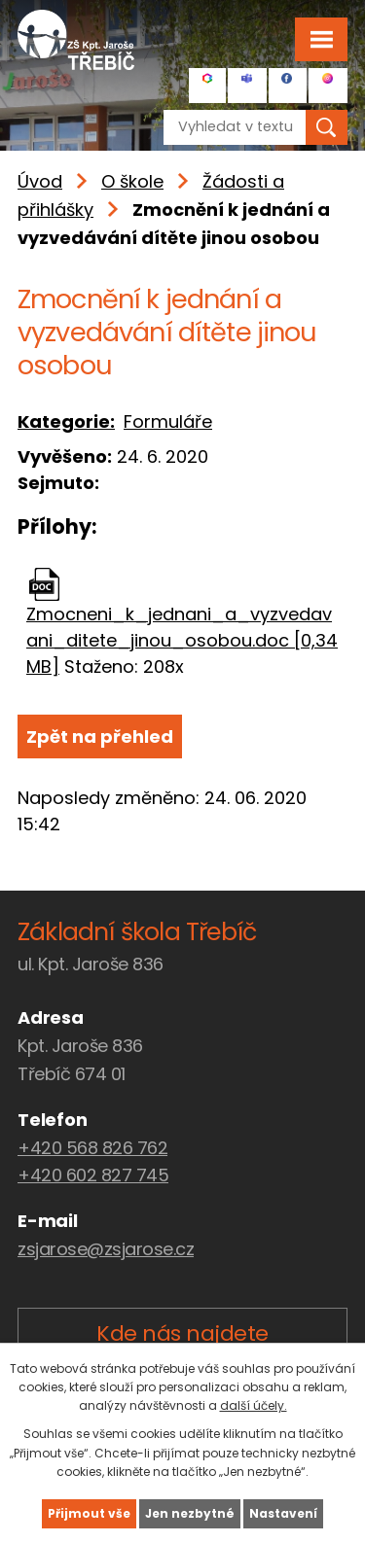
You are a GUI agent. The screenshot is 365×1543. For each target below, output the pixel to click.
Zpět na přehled (99, 736)
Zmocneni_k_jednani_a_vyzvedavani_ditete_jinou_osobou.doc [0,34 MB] (182, 640)
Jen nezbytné (190, 1513)
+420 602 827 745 (93, 1175)
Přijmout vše (89, 1513)
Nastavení (283, 1513)
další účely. (253, 1405)
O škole (132, 181)
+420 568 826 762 (92, 1148)
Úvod (40, 181)
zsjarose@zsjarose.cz (106, 1249)
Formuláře (168, 421)
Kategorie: (66, 421)
